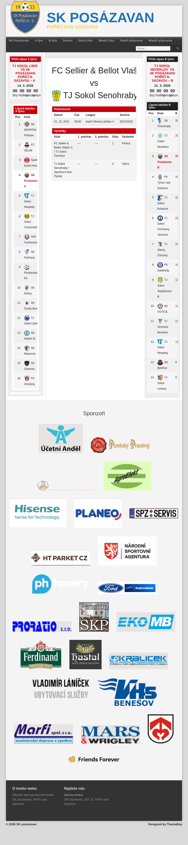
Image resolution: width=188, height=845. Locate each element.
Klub (27, 117)
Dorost (67, 40)
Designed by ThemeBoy (165, 824)
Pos (17, 117)
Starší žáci (85, 40)
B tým (53, 40)
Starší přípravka (131, 40)
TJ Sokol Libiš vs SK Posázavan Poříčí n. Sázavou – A (25, 73)
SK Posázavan (19, 40)
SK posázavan (100, 17)
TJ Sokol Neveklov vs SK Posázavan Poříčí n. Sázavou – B (162, 73)
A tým (39, 40)
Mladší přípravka (160, 40)
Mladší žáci (106, 40)
